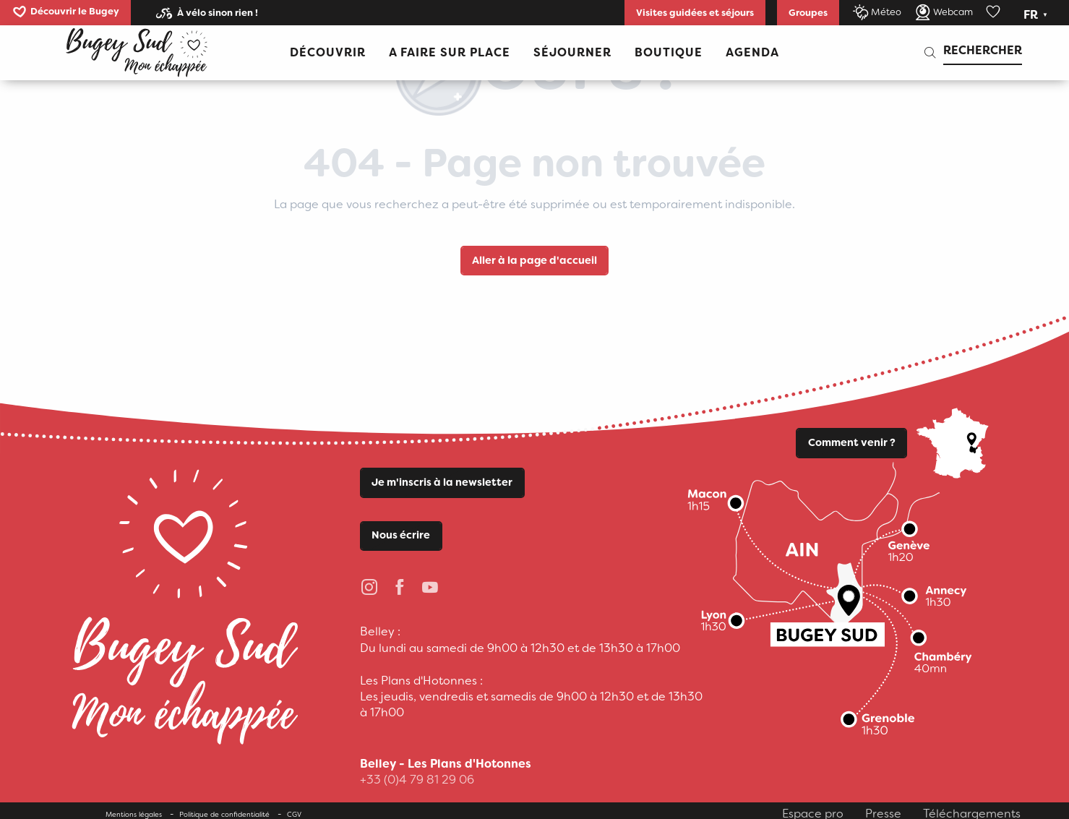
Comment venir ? (852, 443)
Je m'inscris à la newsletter (442, 482)
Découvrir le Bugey (74, 11)
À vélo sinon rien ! (217, 13)
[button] (1036, 15)
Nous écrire (401, 535)
